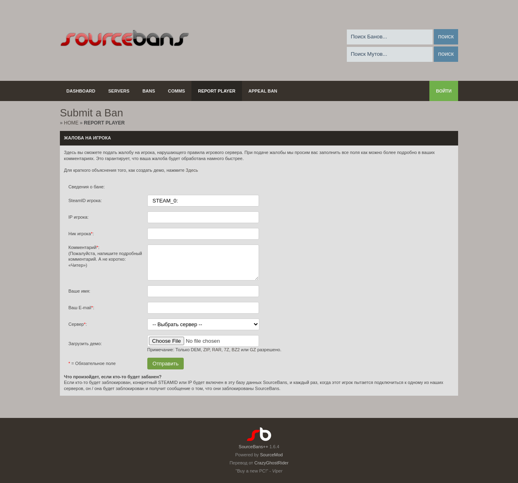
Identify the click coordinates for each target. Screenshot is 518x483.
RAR (216, 355)
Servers (119, 91)
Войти (444, 91)
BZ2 (235, 355)
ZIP (206, 355)
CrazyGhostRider (271, 462)
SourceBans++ (253, 446)
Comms (176, 91)
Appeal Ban (262, 91)
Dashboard (81, 91)
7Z (226, 355)
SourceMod (271, 454)
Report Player (217, 91)
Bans (148, 91)
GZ (253, 355)
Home (71, 123)
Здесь (192, 170)
